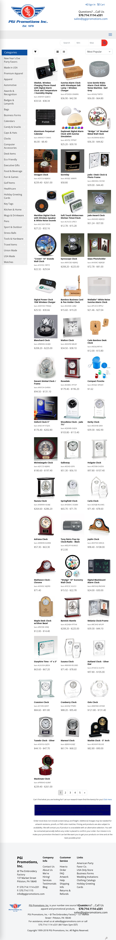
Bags (6, 109)
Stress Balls (10, 232)
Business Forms (12, 115)
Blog (45, 887)
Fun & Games (11, 177)
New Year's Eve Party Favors (12, 60)
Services (47, 880)
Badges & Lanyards (9, 102)
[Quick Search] (67, 43)
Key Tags (8, 203)
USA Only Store (85, 870)
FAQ (62, 873)
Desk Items (10, 153)
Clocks (7, 138)
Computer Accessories (10, 146)
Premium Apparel (13, 73)
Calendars (9, 121)
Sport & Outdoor (13, 227)
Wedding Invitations (87, 876)
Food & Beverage (13, 171)
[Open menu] (110, 34)
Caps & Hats (10, 132)
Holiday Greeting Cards (13, 196)
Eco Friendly (10, 159)
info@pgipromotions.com (31, 893)
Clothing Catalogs (86, 880)
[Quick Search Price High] (95, 43)
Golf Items (9, 182)
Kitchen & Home (12, 209)
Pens (6, 221)
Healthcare (10, 188)
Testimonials (49, 883)
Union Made (10, 250)
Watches (8, 262)
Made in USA (11, 67)
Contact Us (49, 866)
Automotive (10, 85)
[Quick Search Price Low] (81, 43)
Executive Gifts (12, 165)
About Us (48, 870)
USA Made (9, 256)
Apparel (8, 79)
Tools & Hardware (13, 238)
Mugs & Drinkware (14, 215)
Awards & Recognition (10, 92)
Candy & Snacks (12, 126)
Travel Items (10, 244)
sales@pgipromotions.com (91, 18)
